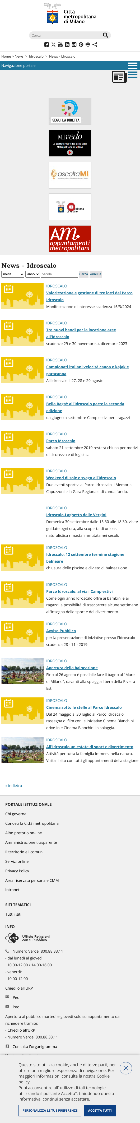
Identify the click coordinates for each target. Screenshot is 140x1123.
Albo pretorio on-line (23, 833)
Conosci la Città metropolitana (32, 823)
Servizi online (17, 861)
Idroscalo (36, 56)
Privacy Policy (17, 871)
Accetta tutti (99, 1110)
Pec (16, 997)
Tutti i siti (13, 914)
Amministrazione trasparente (31, 842)
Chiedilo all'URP (19, 988)
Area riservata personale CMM (32, 880)
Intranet (12, 889)
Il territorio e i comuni (24, 852)
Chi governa (15, 814)
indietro (15, 785)
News (19, 56)
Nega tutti (126, 1068)
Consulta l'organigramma (35, 1046)
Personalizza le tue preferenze (49, 1110)
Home (6, 56)
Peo (16, 1007)
